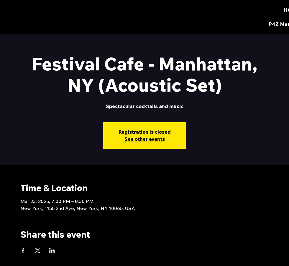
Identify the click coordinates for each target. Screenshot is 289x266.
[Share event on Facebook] (23, 250)
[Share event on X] (37, 250)
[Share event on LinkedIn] (52, 250)
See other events (144, 139)
